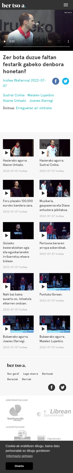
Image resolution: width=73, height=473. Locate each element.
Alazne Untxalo (14, 100)
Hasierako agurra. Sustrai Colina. (52, 163)
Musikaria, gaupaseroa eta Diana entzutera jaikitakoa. (54, 205)
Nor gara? (13, 373)
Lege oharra (30, 373)
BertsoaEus (19, 5)
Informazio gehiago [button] (19, 456)
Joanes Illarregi (41, 100)
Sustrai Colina (14, 95)
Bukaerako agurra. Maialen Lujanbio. (52, 339)
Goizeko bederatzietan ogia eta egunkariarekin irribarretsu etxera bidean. (16, 252)
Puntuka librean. (51, 294)
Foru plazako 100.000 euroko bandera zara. (18, 203)
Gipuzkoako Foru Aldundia (53, 439)
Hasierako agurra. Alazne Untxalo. (15, 163)
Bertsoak (47, 373)
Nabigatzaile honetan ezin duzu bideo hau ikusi (36, 30)
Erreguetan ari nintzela (34, 108)
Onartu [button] (19, 466)
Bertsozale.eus (18, 413)
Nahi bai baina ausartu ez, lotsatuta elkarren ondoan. (17, 299)
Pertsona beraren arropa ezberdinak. (53, 245)
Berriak (26, 379)
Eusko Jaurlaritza (22, 439)
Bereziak (12, 379)
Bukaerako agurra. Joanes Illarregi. (16, 339)
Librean (54, 413)
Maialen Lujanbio (40, 95)
